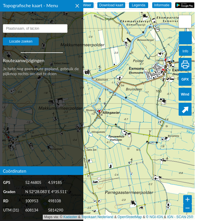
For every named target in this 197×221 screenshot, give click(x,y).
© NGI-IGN (154, 217)
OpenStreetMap (129, 217)
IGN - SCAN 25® (180, 217)
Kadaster (70, 217)
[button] (185, 21)
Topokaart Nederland (97, 217)
